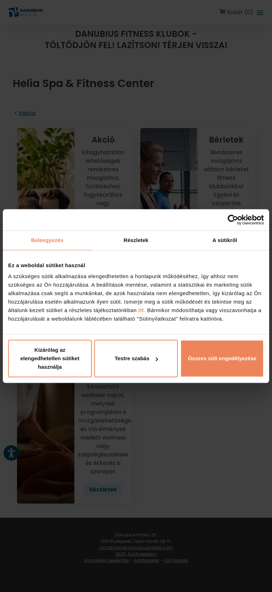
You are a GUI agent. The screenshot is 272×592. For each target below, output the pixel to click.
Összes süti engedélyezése (222, 358)
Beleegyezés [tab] (47, 240)
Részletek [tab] (136, 240)
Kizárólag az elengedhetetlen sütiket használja (49, 358)
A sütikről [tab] (224, 240)
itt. (141, 310)
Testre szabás (136, 358)
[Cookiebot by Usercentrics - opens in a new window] (233, 219)
